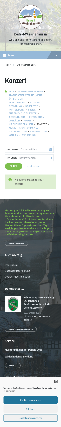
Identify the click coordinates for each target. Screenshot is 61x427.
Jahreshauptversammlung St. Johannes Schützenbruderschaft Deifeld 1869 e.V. (39, 302)
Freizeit (33, 109)
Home (8, 64)
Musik (12, 127)
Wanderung (29, 135)
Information (36, 117)
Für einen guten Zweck (23, 113)
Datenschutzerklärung (17, 270)
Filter (13, 166)
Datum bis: (12, 157)
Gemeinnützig (17, 117)
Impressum (11, 264)
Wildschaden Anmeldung (19, 356)
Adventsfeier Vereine (30, 91)
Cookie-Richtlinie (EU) (17, 276)
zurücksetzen (33, 166)
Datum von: (13, 149)
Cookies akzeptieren (30, 400)
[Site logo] (30, 28)
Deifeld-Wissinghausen (30, 34)
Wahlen (13, 135)
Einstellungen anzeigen (30, 418)
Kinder (28, 120)
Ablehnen (30, 409)
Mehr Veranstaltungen (20, 329)
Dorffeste (31, 106)
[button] (56, 381)
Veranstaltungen (26, 64)
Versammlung (38, 131)
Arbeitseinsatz (18, 102)
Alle (11, 91)
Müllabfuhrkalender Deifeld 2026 (23, 349)
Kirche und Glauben (21, 124)
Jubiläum (14, 120)
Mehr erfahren (16, 243)
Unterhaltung (18, 131)
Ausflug (35, 102)
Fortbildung (17, 109)
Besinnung (15, 106)
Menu (30, 55)
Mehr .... (12, 365)
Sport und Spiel (28, 127)
